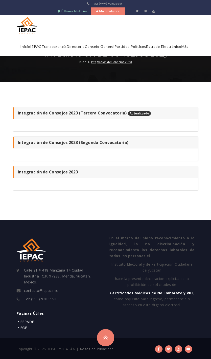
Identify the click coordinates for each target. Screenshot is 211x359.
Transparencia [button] (54, 46)
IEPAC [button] (36, 46)
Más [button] (184, 46)
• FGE (22, 327)
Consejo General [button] (100, 46)
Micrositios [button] (108, 11)
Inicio (25, 46)
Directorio (76, 46)
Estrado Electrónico (163, 46)
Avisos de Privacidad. (97, 349)
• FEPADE (26, 321)
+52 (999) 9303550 (104, 3)
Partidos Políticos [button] (130, 46)
